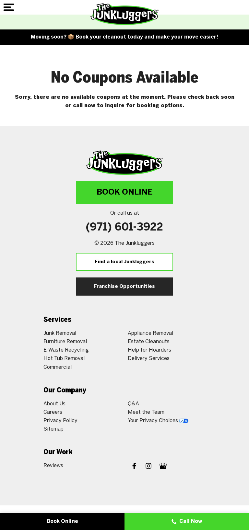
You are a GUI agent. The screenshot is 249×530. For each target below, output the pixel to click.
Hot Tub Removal (64, 358)
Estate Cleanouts (149, 341)
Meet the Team (146, 412)
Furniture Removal (65, 341)
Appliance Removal (150, 333)
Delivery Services (149, 358)
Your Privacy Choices (158, 420)
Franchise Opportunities (124, 286)
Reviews (53, 465)
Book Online (124, 192)
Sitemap (53, 429)
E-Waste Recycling (66, 350)
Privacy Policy (60, 420)
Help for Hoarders (149, 350)
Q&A (133, 403)
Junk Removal (59, 333)
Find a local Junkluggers (124, 262)
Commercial (57, 367)
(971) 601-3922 (124, 227)
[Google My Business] (163, 467)
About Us (54, 403)
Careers (52, 412)
